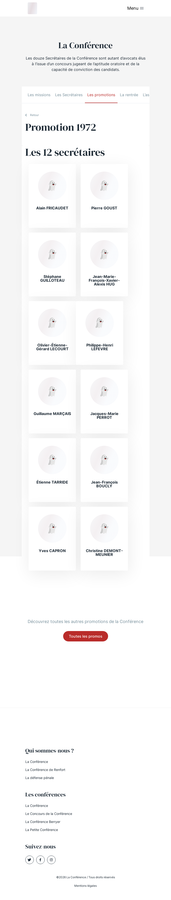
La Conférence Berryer (42, 822)
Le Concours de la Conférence (48, 814)
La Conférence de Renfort (45, 770)
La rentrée (129, 94)
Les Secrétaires (69, 94)
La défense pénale (39, 778)
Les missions (39, 94)
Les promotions (101, 94)
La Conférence (36, 762)
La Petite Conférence (41, 830)
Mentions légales (85, 885)
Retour (34, 115)
